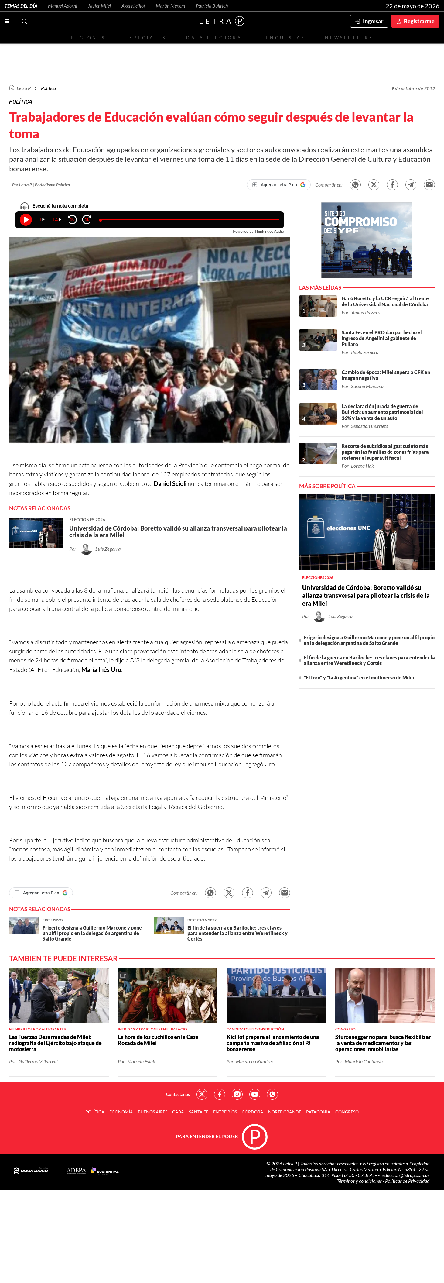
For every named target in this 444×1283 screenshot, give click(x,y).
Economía (121, 1111)
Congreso (347, 1111)
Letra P (24, 88)
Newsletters (349, 37)
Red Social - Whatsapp (272, 1094)
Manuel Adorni (62, 6)
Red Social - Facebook (219, 1094)
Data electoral (216, 37)
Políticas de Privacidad (407, 1181)
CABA (178, 1111)
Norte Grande (284, 1111)
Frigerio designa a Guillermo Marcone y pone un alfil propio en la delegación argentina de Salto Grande (369, 640)
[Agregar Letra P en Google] (279, 184)
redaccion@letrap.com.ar (405, 1175)
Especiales (145, 37)
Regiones (88, 37)
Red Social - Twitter (202, 1094)
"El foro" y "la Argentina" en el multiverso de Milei (359, 677)
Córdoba (252, 1111)
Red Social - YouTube (255, 1094)
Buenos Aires (152, 1111)
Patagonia (318, 1111)
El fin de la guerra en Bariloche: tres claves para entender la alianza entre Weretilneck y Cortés (369, 660)
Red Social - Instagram (237, 1094)
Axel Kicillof (133, 6)
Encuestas (285, 37)
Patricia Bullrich (212, 6)
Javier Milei (99, 6)
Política (48, 88)
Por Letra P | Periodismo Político (41, 184)
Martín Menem (170, 6)
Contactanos (178, 1094)
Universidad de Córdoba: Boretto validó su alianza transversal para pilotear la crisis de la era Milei (366, 595)
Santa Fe (198, 1111)
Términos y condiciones (360, 1181)
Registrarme (419, 21)
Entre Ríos (225, 1111)
